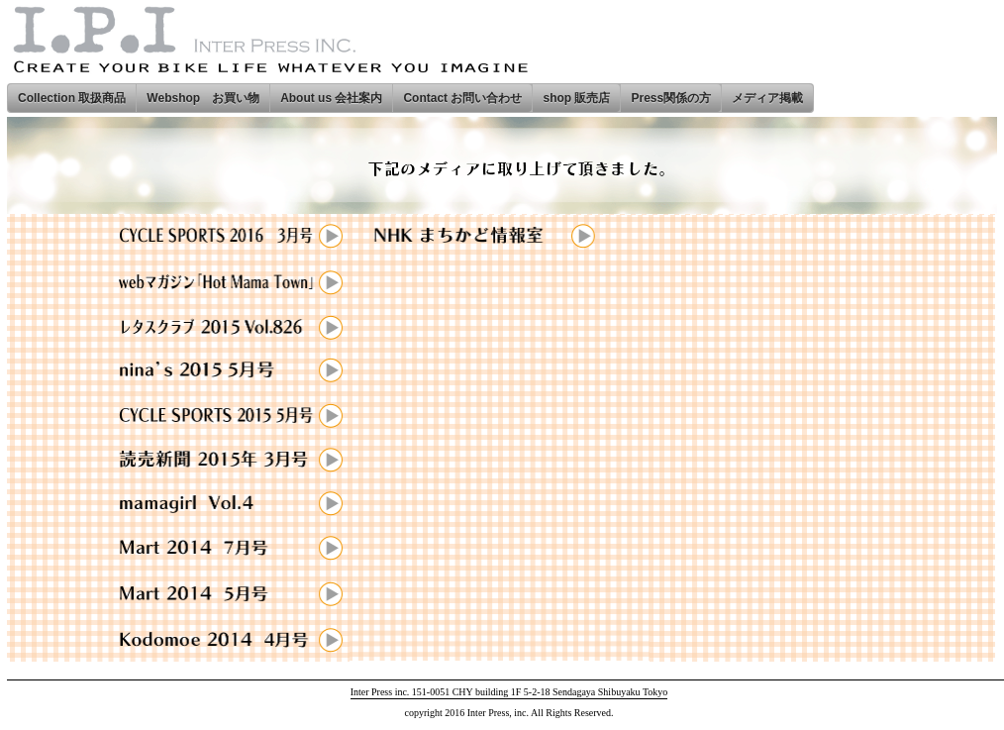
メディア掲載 (767, 98)
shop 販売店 (576, 98)
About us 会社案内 (331, 98)
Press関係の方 (671, 98)
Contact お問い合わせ (462, 98)
